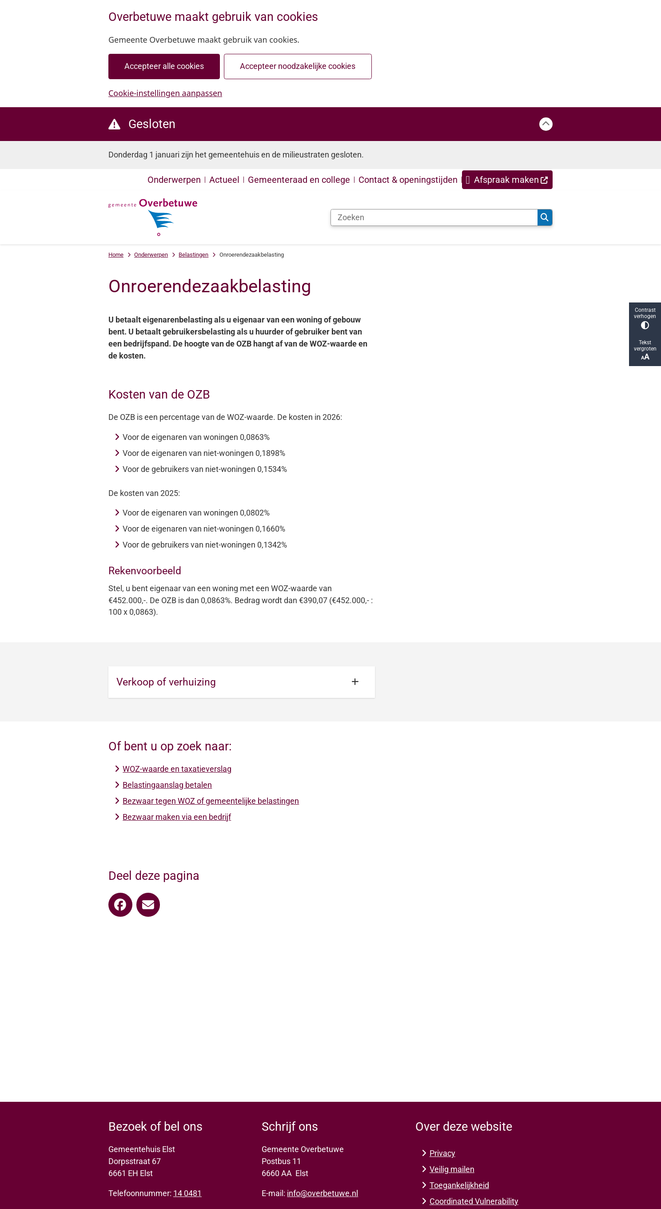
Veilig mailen (452, 1169)
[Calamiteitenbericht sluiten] (546, 124)
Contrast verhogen (645, 318)
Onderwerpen (151, 254)
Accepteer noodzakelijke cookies (297, 66)
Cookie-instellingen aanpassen (165, 93)
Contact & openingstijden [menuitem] (408, 179)
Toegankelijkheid (459, 1185)
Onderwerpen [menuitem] (174, 179)
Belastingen (193, 254)
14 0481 (187, 1193)
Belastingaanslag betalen (167, 785)
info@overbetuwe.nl (322, 1193)
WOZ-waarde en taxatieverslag (177, 769)
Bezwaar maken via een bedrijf (177, 817)
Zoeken (545, 218)
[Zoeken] (434, 218)
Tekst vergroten (645, 350)
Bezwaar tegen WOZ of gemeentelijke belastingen (211, 801)
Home (115, 254)
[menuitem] (507, 179)
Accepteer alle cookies (164, 66)
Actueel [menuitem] (224, 179)
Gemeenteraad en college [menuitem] (299, 179)
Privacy (442, 1153)
